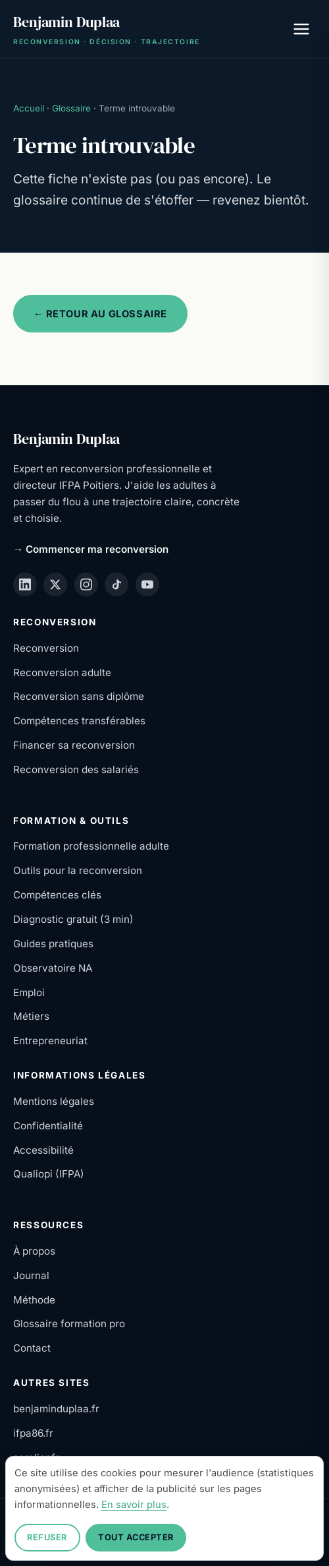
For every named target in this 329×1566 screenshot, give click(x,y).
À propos (34, 1251)
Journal (31, 1275)
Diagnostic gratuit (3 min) (73, 919)
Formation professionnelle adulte (91, 846)
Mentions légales (53, 1101)
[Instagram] (86, 584)
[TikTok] (116, 584)
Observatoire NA (52, 968)
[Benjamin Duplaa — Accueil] (106, 29)
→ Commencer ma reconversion (90, 549)
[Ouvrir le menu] (301, 29)
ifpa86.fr (33, 1433)
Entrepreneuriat (50, 1040)
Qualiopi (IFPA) (48, 1174)
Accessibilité (43, 1150)
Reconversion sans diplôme (78, 696)
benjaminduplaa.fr (56, 1408)
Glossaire (71, 108)
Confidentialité (48, 1125)
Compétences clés (57, 895)
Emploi (29, 992)
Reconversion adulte (62, 672)
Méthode (34, 1300)
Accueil (28, 108)
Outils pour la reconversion (77, 870)
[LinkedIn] (25, 584)
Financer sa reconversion (74, 745)
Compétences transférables (79, 720)
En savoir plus (133, 1505)
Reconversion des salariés (76, 769)
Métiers (31, 1016)
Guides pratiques (53, 943)
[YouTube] (147, 584)
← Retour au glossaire (100, 314)
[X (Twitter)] (55, 584)
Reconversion (46, 648)
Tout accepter (136, 1537)
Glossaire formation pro (69, 1323)
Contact (32, 1348)
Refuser (47, 1537)
